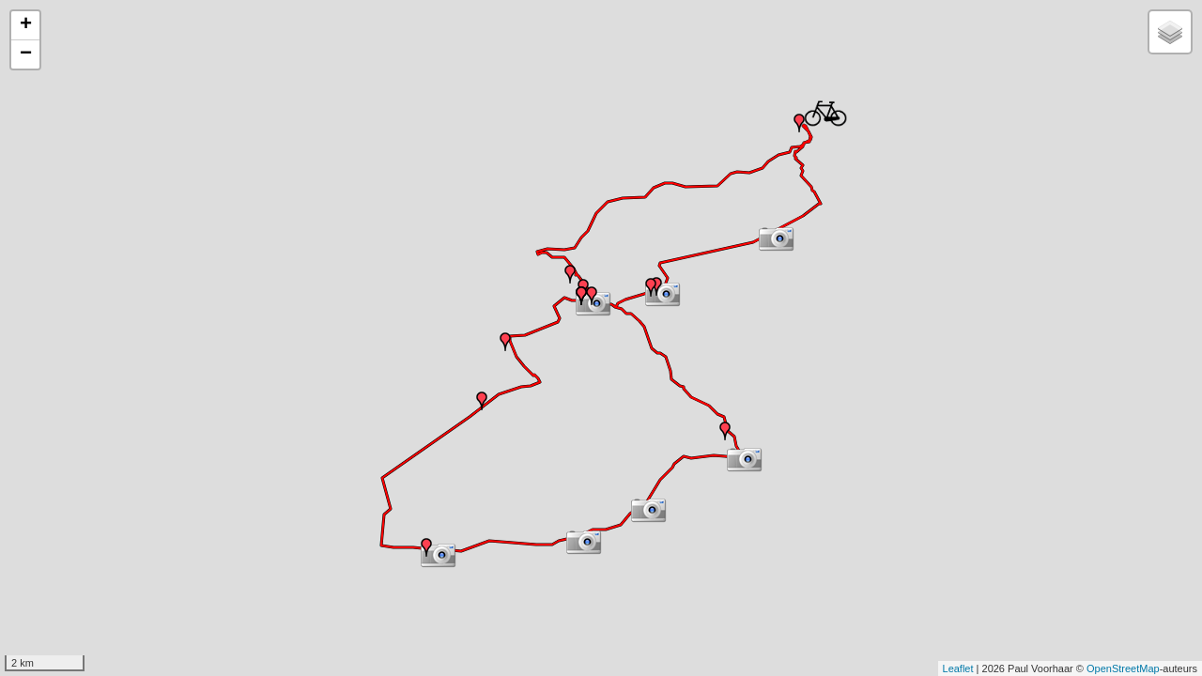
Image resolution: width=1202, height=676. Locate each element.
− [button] (26, 54)
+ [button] (26, 25)
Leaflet (958, 668)
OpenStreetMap (1123, 668)
